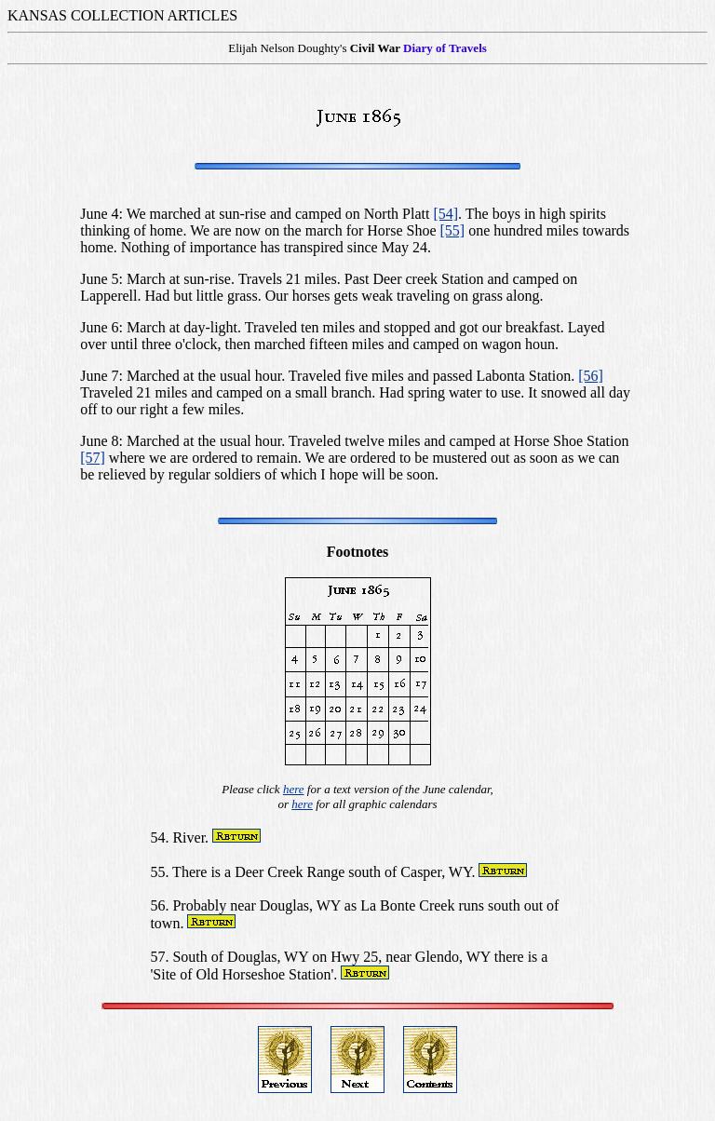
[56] (590, 376)
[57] (92, 458)
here (293, 789)
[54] (445, 214)
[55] (452, 230)
